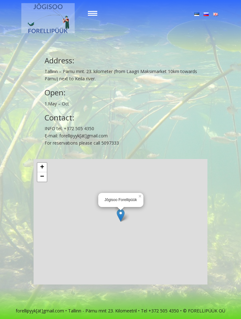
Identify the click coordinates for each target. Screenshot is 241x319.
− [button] (42, 177)
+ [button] (42, 167)
